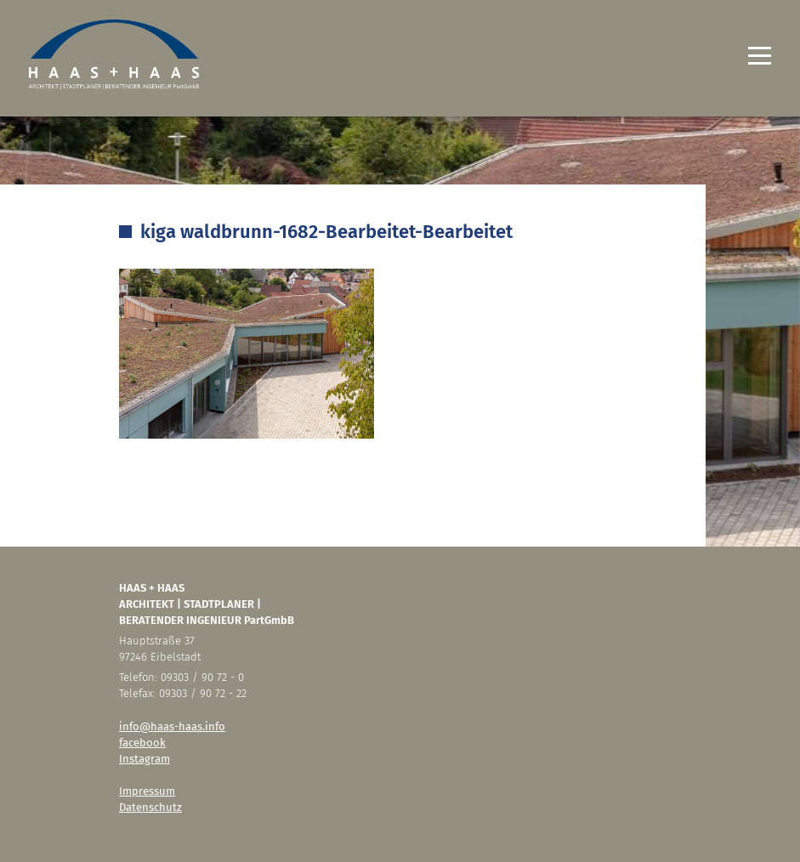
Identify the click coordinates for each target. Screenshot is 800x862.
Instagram (144, 758)
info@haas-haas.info (172, 726)
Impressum (147, 791)
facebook (142, 742)
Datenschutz (150, 807)
